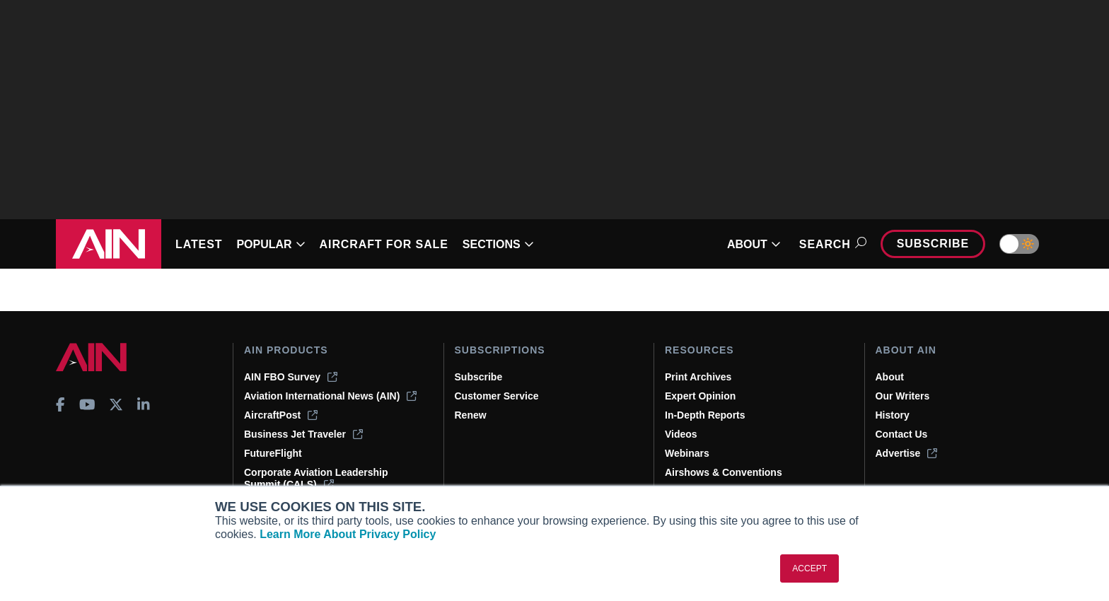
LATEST (198, 244)
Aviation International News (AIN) (330, 396)
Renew (471, 415)
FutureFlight (273, 453)
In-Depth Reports (705, 415)
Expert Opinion (700, 396)
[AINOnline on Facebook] (60, 404)
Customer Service (497, 396)
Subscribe (933, 244)
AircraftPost (281, 415)
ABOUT (754, 244)
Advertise (907, 453)
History (893, 415)
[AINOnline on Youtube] (87, 404)
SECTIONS (498, 244)
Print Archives (698, 377)
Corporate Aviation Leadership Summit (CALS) (316, 478)
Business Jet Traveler (303, 434)
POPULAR (270, 244)
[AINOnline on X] (116, 404)
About (890, 377)
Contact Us (902, 434)
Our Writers (903, 396)
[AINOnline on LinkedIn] (143, 404)
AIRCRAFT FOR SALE (384, 244)
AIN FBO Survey (290, 377)
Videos (681, 434)
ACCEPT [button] (809, 568)
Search (830, 244)
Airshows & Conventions (723, 472)
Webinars (687, 453)
